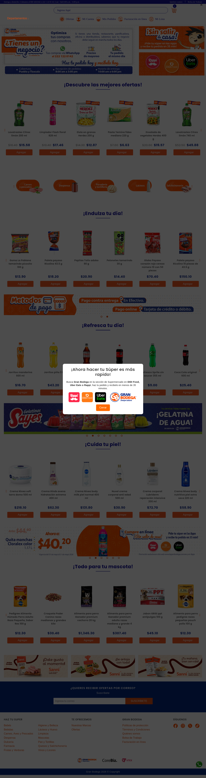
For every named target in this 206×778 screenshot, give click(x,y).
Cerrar (103, 407)
